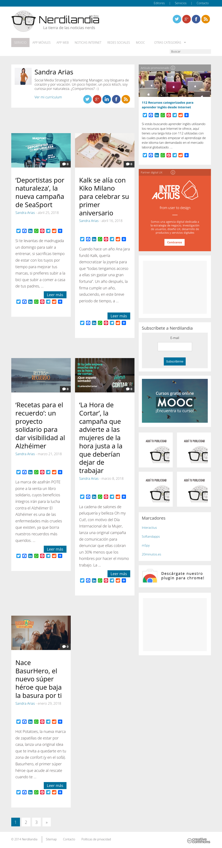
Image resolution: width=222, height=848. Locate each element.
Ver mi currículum (48, 97)
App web (63, 42)
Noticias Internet (88, 42)
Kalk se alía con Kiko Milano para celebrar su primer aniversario (104, 196)
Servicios (181, 3)
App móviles (42, 42)
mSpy (146, 545)
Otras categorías (167, 42)
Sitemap (51, 839)
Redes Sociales (118, 42)
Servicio (20, 42)
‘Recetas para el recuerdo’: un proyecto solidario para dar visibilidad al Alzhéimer (40, 425)
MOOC (140, 42)
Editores (159, 3)
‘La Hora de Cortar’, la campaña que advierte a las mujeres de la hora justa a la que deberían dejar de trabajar (101, 437)
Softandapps (151, 536)
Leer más (55, 294)
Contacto (203, 3)
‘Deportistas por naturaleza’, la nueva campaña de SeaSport (40, 192)
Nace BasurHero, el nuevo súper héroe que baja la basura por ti (39, 679)
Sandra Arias (25, 212)
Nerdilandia (29, 839)
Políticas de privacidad (96, 839)
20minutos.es (151, 554)
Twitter (177, 19)
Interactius (149, 527)
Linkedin (205, 19)
